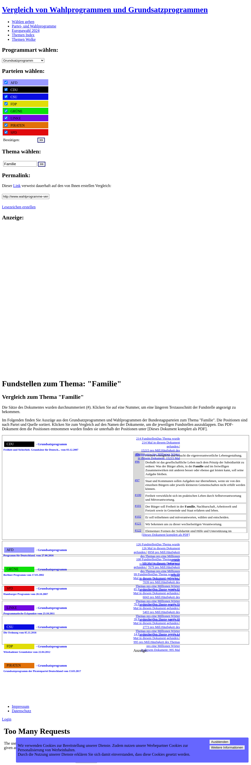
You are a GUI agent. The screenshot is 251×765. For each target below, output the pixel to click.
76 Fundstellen (156, 606)
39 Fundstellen (156, 621)
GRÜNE (13, 111)
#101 (138, 506)
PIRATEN (14, 125)
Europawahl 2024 (25, 30)
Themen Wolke (24, 39)
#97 (137, 480)
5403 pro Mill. (158, 616)
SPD (10, 132)
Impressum (20, 706)
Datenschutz (21, 711)
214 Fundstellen (158, 442)
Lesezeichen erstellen (19, 207)
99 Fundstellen (156, 576)
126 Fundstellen (157, 548)
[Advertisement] (21, 299)
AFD (10, 83)
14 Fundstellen (156, 636)
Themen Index (23, 35)
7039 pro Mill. (158, 586)
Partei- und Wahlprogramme (34, 26)
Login (6, 719)
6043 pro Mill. (158, 601)
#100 (138, 495)
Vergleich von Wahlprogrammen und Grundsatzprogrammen (105, 9)
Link (17, 186)
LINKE (12, 118)
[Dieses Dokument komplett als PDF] (166, 535)
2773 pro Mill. (158, 631)
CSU (10, 97)
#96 (137, 461)
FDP (10, 104)
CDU (11, 90)
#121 (138, 523)
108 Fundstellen (157, 563)
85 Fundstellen (156, 591)
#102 (138, 516)
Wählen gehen (23, 22)
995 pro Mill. (157, 646)
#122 (138, 530)
